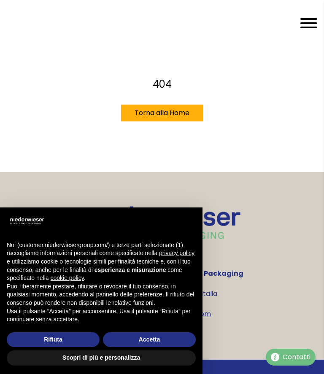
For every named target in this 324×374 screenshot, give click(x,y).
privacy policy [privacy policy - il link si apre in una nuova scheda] (176, 253)
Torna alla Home (162, 113)
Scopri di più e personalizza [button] (101, 357)
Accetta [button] (149, 339)
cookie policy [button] (67, 277)
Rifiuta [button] (53, 339)
